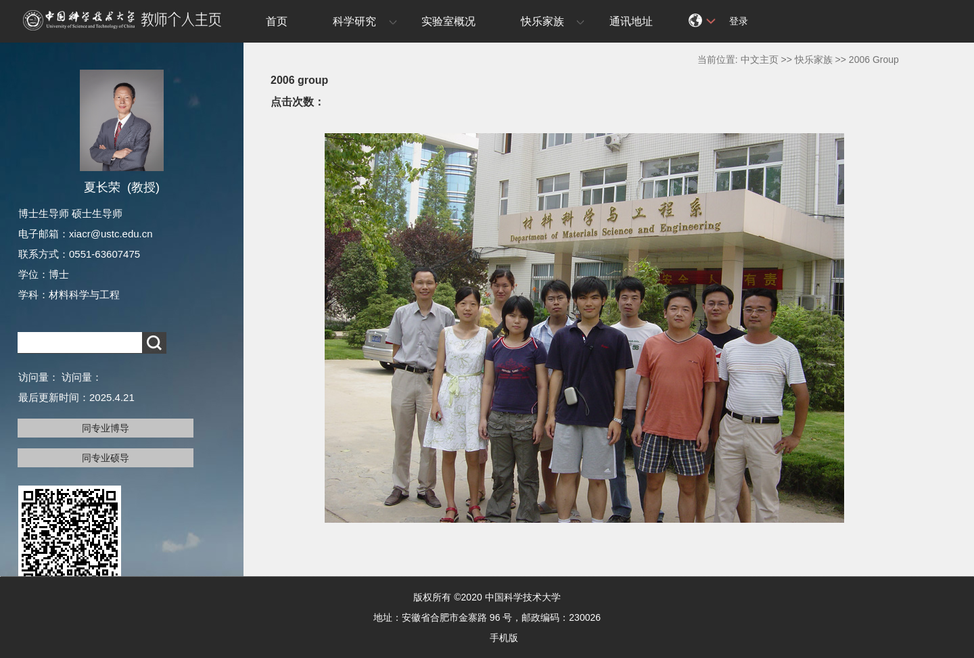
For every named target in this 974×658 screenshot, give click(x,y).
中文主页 (760, 59)
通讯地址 (631, 21)
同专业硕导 (105, 457)
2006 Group (874, 59)
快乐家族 (542, 21)
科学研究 (354, 21)
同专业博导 (105, 428)
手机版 (504, 637)
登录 (738, 21)
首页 (276, 21)
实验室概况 (448, 21)
